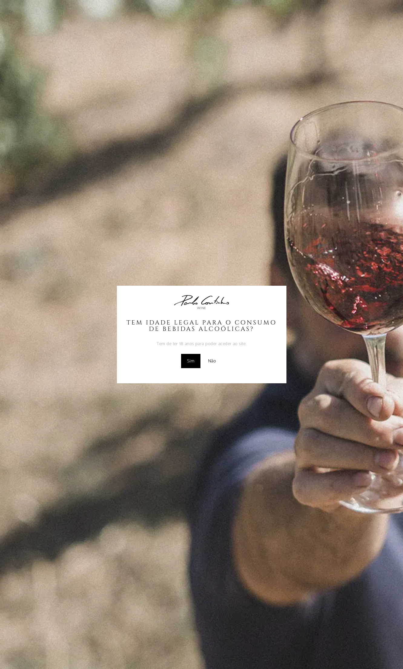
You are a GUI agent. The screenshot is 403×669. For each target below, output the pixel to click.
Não (212, 361)
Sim (190, 361)
